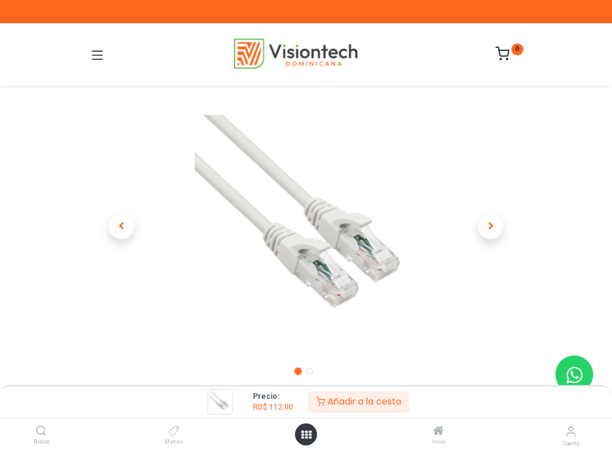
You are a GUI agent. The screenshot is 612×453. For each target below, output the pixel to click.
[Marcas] (174, 432)
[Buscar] (41, 432)
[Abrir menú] (306, 434)
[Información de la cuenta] (571, 431)
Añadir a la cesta (358, 401)
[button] (122, 226)
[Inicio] (438, 432)
